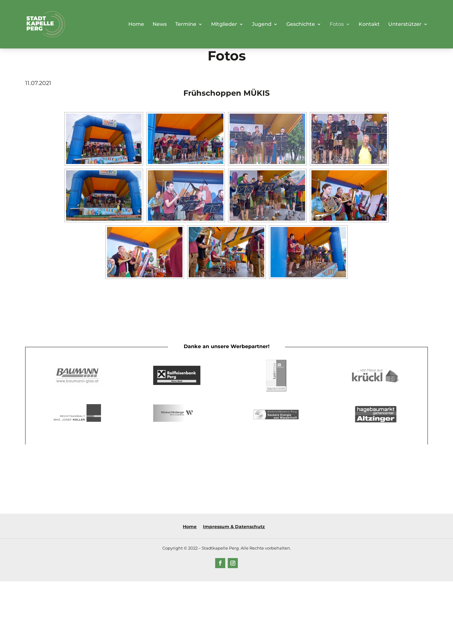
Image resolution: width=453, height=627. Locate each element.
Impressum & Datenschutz (234, 526)
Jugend (261, 24)
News (160, 24)
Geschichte (300, 24)
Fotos (337, 24)
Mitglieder (224, 24)
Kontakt (369, 24)
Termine (185, 24)
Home (136, 24)
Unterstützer (405, 24)
